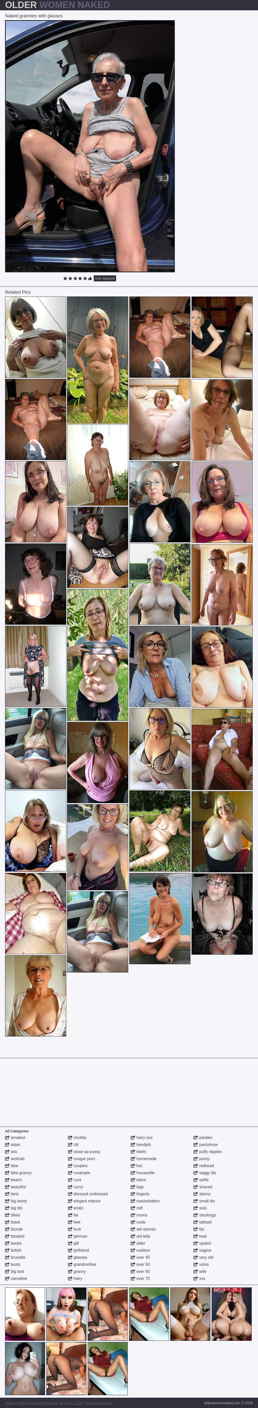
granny (77, 1271)
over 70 (140, 1278)
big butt (14, 1271)
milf (137, 1208)
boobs (13, 1243)
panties (203, 1137)
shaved (203, 1187)
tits (199, 1229)
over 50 (140, 1264)
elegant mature (84, 1201)
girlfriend (78, 1250)
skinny (202, 1194)
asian (12, 1144)
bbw (11, 1166)
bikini (12, 1215)
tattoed (202, 1222)
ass (11, 1152)
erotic (76, 1208)
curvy (75, 1187)
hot (136, 1166)
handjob (141, 1144)
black (12, 1222)
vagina (202, 1250)
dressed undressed (88, 1194)
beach (13, 1180)
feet (74, 1222)
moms (139, 1215)
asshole (15, 1159)
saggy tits (205, 1173)
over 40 (140, 1257)
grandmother (82, 1264)
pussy (202, 1159)
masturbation (145, 1201)
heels (138, 1152)
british (13, 1250)
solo (200, 1208)
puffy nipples (208, 1152)
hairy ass (141, 1137)
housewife (143, 1173)
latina (138, 1180)
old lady (140, 1236)
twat (200, 1236)
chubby (77, 1137)
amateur (15, 1137)
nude (138, 1222)
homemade (144, 1159)
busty (12, 1264)
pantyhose (206, 1144)
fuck (74, 1229)
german (77, 1236)
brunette (15, 1257)
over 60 (140, 1271)
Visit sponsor (105, 278)
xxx (199, 1278)
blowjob (14, 1236)
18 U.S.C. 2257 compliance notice (86, 1403)
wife (200, 1271)
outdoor (140, 1250)
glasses (77, 1257)
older (138, 1243)
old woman (143, 1229)
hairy (75, 1278)
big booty (16, 1201)
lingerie (140, 1194)
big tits (13, 1208)
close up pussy (84, 1152)
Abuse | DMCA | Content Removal (31, 1403)
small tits (204, 1201)
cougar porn (81, 1159)
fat (73, 1215)
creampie (79, 1173)
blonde (14, 1229)
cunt (74, 1180)
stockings (205, 1215)
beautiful (15, 1187)
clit (73, 1144)
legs (137, 1187)
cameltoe (16, 1278)
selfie (201, 1180)
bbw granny (18, 1173)
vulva (201, 1264)
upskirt (202, 1243)
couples (78, 1166)
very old (203, 1257)
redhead (204, 1166)
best (11, 1194)
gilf (73, 1243)
